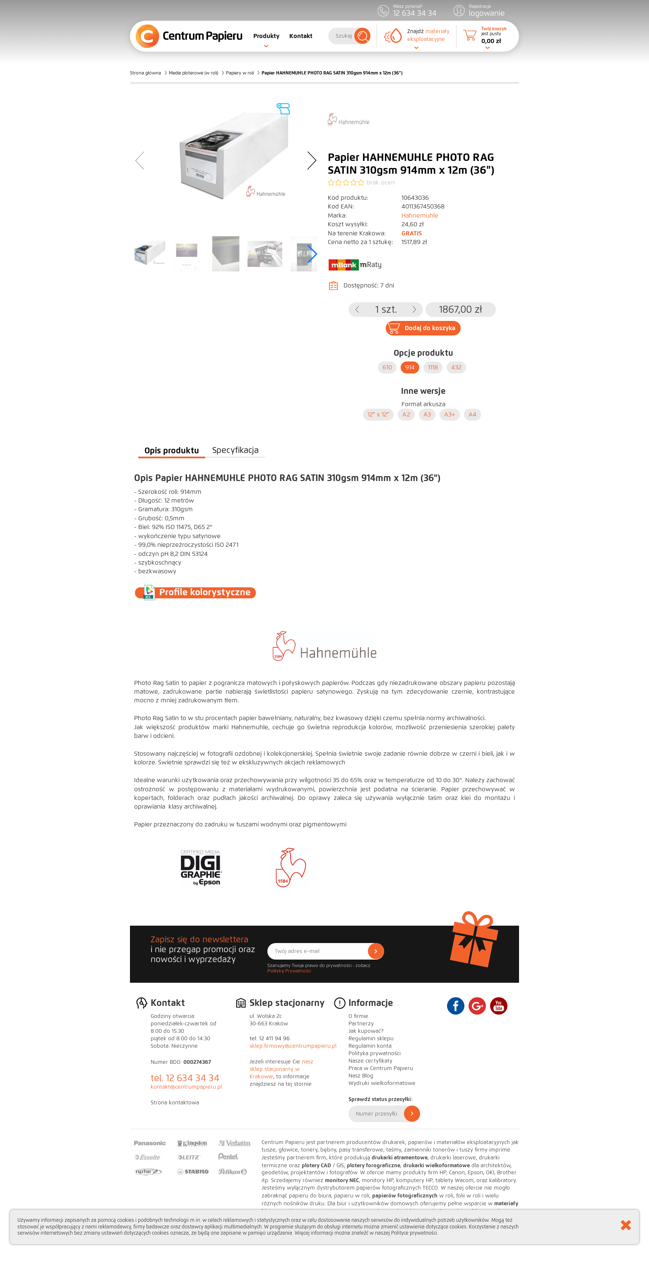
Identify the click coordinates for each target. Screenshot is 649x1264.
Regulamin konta (370, 1046)
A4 (472, 414)
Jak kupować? (366, 1031)
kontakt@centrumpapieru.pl (186, 1087)
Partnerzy (361, 1023)
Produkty (266, 36)
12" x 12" (378, 414)
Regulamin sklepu (371, 1038)
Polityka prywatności (375, 1053)
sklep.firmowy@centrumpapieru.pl (293, 1046)
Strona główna (145, 73)
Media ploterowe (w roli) (193, 73)
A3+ (449, 414)
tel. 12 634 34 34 (185, 1078)
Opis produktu (171, 450)
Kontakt (300, 36)
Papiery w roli (240, 73)
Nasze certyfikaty (370, 1061)
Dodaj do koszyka (430, 328)
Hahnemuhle (419, 215)
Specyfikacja (235, 450)
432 (456, 367)
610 (387, 367)
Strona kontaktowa (175, 1102)
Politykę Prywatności (289, 971)
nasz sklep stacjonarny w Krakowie (281, 1069)
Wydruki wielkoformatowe (382, 1083)
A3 (427, 414)
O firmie (358, 1016)
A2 (406, 414)
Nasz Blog (361, 1075)
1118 (433, 367)
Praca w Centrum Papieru (381, 1068)
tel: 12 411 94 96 (270, 1038)
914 (410, 367)
